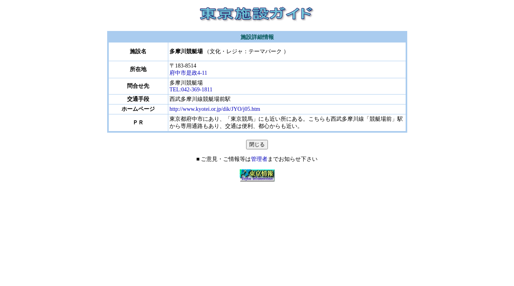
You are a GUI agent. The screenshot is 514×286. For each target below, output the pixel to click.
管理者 (259, 159)
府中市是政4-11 (188, 73)
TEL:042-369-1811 (190, 90)
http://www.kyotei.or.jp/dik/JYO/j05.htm (214, 109)
